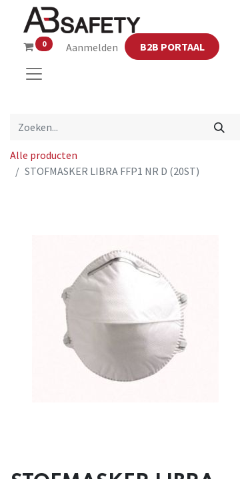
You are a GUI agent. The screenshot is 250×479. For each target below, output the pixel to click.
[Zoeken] (219, 127)
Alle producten (43, 155)
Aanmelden (92, 47)
